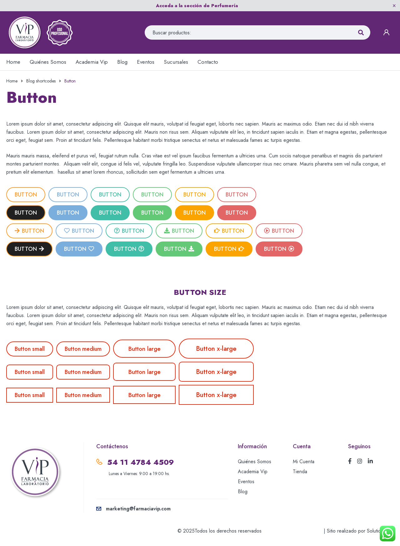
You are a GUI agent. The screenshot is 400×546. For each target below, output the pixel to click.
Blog (243, 491)
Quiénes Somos (254, 461)
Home (12, 81)
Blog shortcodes (41, 81)
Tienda (300, 471)
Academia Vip (253, 471)
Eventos (246, 481)
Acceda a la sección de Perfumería (197, 5)
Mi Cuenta (303, 461)
